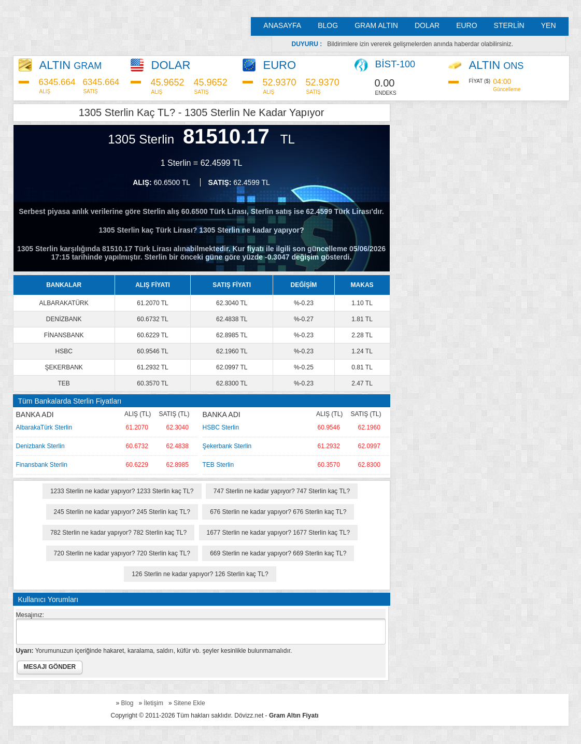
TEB (63, 383)
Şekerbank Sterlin (227, 446)
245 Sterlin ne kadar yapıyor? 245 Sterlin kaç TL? (122, 512)
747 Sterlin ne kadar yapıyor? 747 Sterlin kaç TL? (282, 491)
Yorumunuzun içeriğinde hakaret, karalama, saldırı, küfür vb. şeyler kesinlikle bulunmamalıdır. (154, 650)
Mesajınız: (30, 615)
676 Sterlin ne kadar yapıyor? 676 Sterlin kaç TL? (278, 512)
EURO (466, 25)
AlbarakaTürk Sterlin (44, 427)
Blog (127, 703)
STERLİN (509, 25)
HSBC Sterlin (221, 427)
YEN (548, 25)
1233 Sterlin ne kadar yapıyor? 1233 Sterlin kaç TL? (122, 491)
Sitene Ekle (189, 703)
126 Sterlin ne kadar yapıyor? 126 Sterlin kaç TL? (200, 574)
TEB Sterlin (218, 464)
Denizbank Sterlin (40, 446)
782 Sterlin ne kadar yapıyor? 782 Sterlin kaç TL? (118, 532)
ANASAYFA (282, 25)
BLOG (328, 25)
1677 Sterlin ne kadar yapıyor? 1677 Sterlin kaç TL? (278, 532)
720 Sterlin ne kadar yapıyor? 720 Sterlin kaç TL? (122, 553)
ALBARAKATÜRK (64, 303)
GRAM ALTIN (376, 25)
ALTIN (70, 65)
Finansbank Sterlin (41, 464)
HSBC (63, 351)
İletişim (153, 703)
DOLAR (427, 25)
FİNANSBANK (64, 335)
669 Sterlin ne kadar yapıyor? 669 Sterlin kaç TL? (278, 553)
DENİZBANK (64, 319)
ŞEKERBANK (63, 367)
